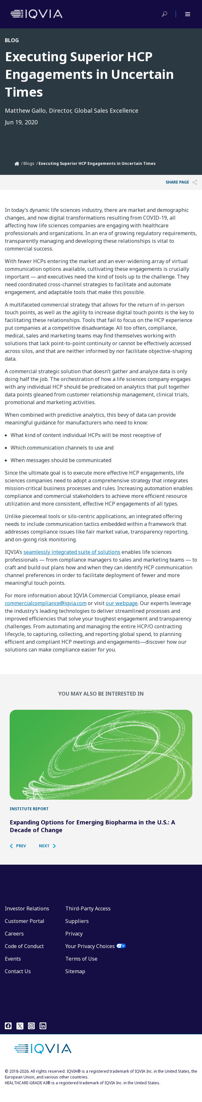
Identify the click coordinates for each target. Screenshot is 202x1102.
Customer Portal (24, 932)
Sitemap (75, 982)
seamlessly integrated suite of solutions (71, 552)
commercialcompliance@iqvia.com (46, 603)
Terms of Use (81, 970)
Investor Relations (27, 919)
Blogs (28, 163)
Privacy (74, 944)
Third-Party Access (88, 919)
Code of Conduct (24, 957)
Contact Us (18, 982)
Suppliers (77, 932)
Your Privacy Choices (90, 957)
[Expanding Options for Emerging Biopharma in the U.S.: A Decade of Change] (101, 760)
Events (13, 970)
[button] (21, 857)
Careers (14, 944)
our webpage (122, 603)
